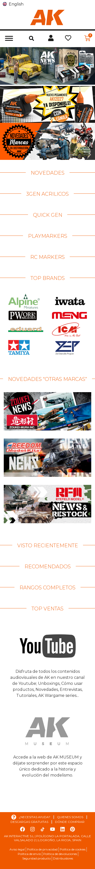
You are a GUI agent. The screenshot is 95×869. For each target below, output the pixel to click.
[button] (31, 38)
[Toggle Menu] (9, 38)
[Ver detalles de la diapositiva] (47, 66)
